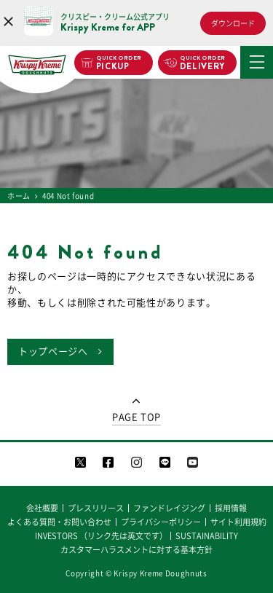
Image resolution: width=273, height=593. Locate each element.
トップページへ (53, 351)
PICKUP (119, 63)
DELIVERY (203, 63)
